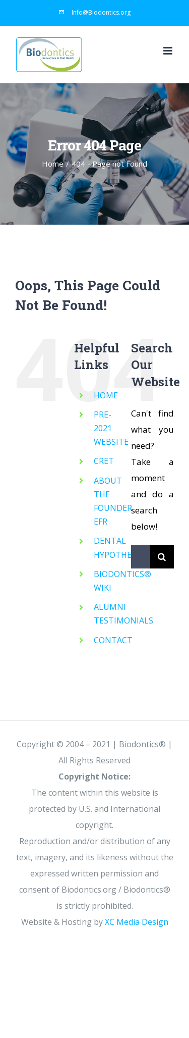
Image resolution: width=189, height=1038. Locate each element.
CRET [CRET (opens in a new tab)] (104, 460)
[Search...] (140, 556)
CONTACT (113, 640)
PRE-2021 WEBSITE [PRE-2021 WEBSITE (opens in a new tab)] (111, 428)
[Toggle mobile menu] (168, 50)
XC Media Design (136, 921)
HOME (106, 395)
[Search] (162, 556)
